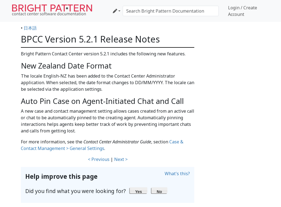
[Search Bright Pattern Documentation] (171, 11)
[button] (138, 190)
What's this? (177, 174)
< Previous (98, 159)
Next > (121, 159)
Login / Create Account (242, 11)
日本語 (30, 28)
